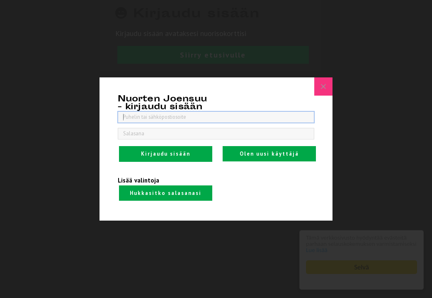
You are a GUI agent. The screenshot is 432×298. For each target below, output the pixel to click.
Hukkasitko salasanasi (165, 193)
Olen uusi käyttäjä (269, 153)
